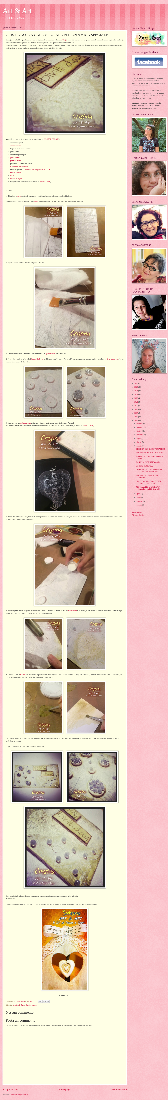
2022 (136, 398)
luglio (138, 438)
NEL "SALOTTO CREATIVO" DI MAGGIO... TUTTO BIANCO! (148, 488)
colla (12, 176)
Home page (64, 1089)
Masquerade (72, 611)
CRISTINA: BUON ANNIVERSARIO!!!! (150, 449)
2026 (136, 383)
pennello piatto (15, 161)
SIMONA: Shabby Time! (145, 466)
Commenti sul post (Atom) (19, 1095)
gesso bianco (15, 158)
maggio (139, 446)
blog (64, 40)
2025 (136, 387)
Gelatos (23, 675)
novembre (140, 427)
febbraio (139, 501)
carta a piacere (15, 146)
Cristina (15, 1005)
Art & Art (17, 11)
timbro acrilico (15, 173)
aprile (138, 494)
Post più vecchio (119, 1089)
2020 (136, 406)
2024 (136, 391)
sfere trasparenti (112, 359)
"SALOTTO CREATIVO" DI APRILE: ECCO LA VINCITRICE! (149, 482)
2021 (136, 402)
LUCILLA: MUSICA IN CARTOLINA (149, 453)
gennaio (139, 505)
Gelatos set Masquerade (19, 167)
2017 (136, 417)
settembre (140, 435)
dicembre (139, 424)
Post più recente (10, 1089)
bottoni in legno (16, 179)
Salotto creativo (31, 1005)
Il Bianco (22, 1005)
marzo (138, 497)
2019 (136, 409)
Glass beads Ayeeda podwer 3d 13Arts (36, 170)
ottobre (139, 431)
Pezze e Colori (45, 182)
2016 (136, 420)
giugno (139, 442)
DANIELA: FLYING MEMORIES (148, 462)
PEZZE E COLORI (51, 139)
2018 (136, 413)
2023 (136, 395)
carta (19, 196)
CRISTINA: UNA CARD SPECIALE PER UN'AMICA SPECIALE (149, 471)
